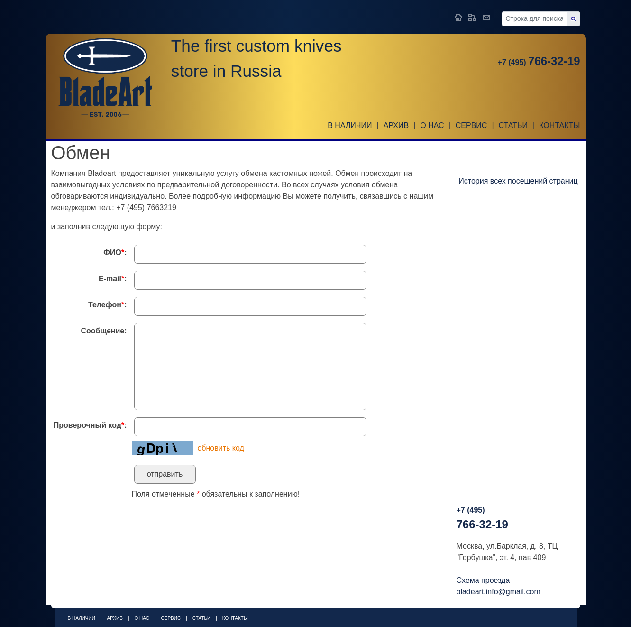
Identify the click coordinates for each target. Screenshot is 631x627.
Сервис (471, 125)
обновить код (220, 448)
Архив (396, 125)
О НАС (432, 125)
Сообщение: (104, 331)
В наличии (350, 125)
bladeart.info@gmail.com (498, 592)
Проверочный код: (90, 425)
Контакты (559, 125)
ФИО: (115, 253)
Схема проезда (483, 580)
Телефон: (107, 305)
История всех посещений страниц (517, 181)
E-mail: (113, 279)
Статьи (513, 125)
